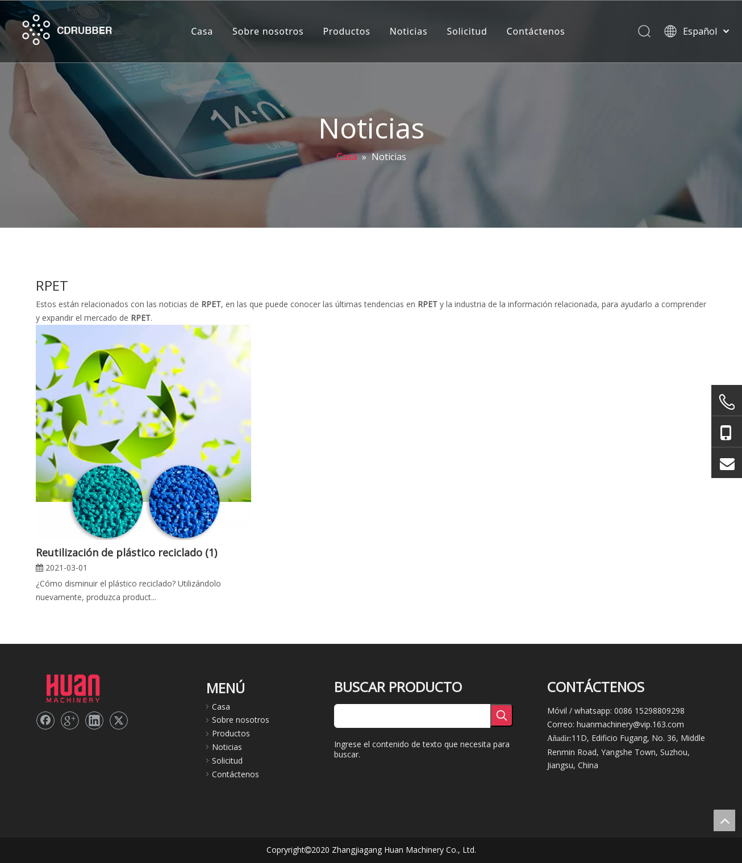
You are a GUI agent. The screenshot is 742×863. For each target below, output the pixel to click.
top (724, 820)
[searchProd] (412, 716)
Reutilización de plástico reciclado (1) (126, 552)
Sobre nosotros (266, 31)
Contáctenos (534, 31)
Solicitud (465, 31)
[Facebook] (45, 720)
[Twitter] (119, 720)
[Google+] (70, 720)
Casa (201, 31)
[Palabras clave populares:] (501, 715)
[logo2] (73, 687)
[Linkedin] (94, 720)
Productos (345, 31)
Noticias (407, 31)
